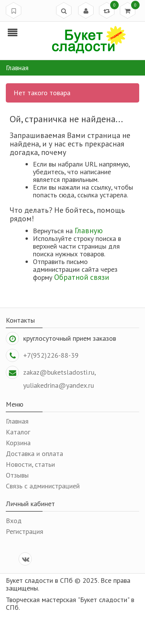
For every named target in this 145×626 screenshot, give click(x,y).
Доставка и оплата (34, 453)
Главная (17, 421)
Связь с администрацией (43, 485)
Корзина (18, 442)
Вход (14, 520)
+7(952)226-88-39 (50, 355)
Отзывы (17, 475)
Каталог (18, 431)
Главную (89, 230)
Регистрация (24, 531)
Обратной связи (81, 277)
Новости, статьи (30, 464)
